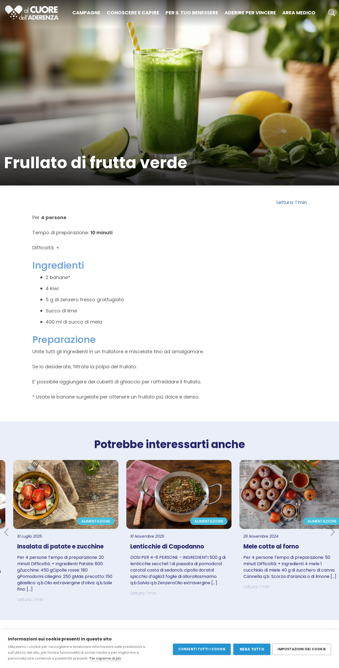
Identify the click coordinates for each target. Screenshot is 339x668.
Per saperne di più (105, 658)
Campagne (86, 12)
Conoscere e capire (133, 12)
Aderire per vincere (250, 12)
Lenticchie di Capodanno (173, 546)
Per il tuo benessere (192, 12)
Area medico (298, 12)
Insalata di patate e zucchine (66, 546)
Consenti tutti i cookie (201, 649)
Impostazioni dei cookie (302, 649)
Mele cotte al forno (277, 546)
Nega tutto (251, 649)
